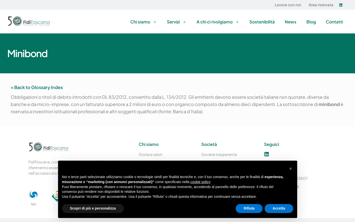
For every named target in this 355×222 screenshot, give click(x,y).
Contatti (334, 21)
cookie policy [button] (200, 182)
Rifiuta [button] (249, 208)
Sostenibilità (262, 21)
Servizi (177, 21)
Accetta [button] (279, 208)
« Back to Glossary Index (37, 87)
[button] (291, 169)
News (290, 21)
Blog (311, 21)
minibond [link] (329, 104)
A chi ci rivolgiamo (218, 21)
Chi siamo (143, 21)
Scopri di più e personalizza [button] (93, 208)
